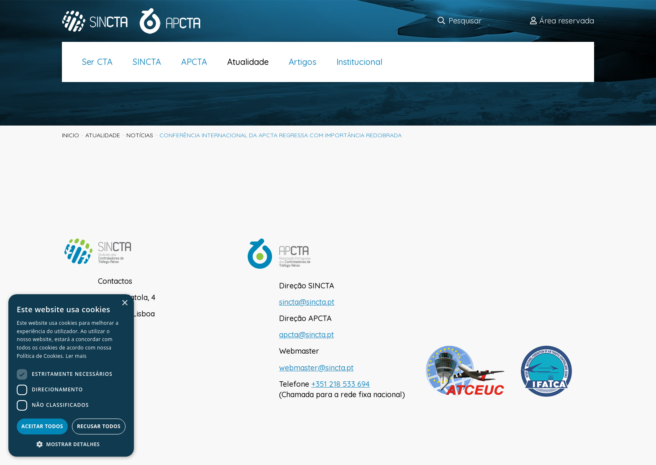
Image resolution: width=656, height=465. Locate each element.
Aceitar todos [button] (42, 426)
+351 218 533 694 (340, 384)
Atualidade (248, 62)
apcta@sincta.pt (306, 334)
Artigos (302, 62)
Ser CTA (97, 62)
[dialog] (71, 375)
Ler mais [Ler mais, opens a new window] (76, 356)
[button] (71, 444)
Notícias (139, 135)
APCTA (194, 62)
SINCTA (147, 62)
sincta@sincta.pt (306, 302)
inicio (70, 135)
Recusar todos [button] (98, 426)
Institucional (359, 62)
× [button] (124, 303)
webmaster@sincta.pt (316, 368)
